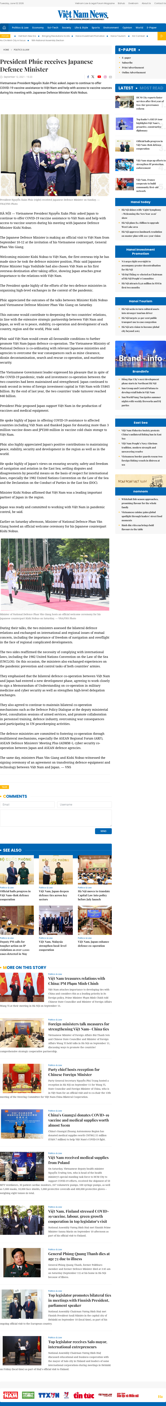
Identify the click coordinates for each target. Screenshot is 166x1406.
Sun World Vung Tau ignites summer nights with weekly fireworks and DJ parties (141, 401)
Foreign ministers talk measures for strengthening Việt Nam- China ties (78, 1026)
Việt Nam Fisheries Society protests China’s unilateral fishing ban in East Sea (141, 434)
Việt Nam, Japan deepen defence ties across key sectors (54, 895)
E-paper (127, 49)
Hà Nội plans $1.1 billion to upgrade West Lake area (140, 224)
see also (12, 850)
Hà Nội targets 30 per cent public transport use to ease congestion (139, 320)
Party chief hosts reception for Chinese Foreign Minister (74, 1072)
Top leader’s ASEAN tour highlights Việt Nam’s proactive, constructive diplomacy (149, 125)
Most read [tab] (151, 88)
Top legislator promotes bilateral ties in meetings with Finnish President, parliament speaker (79, 1300)
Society (66, 27)
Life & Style (81, 27)
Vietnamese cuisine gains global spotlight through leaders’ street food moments (142, 516)
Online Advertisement (134, 72)
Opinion (127, 27)
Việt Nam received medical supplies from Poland (78, 1160)
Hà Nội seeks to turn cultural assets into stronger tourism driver (140, 311)
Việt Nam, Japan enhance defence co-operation (93, 943)
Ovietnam (133, 3)
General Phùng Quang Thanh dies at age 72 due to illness (79, 1256)
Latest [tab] (126, 88)
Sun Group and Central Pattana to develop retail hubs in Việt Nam (140, 390)
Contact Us (160, 3)
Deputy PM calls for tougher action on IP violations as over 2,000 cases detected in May (14, 948)
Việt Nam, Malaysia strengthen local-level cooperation (52, 946)
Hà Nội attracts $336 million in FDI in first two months (142, 285)
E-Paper (152, 27)
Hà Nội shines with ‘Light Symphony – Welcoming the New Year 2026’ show (141, 213)
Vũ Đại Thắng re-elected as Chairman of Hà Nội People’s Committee (142, 276)
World (139, 27)
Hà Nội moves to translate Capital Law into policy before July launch (94, 895)
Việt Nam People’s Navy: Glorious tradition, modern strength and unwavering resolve (139, 447)
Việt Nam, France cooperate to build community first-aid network (147, 185)
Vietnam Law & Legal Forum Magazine (95, 3)
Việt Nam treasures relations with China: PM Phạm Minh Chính (76, 981)
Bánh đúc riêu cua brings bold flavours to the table (138, 527)
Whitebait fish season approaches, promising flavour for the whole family (140, 503)
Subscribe (127, 62)
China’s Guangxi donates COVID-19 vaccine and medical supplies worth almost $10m (78, 1120)
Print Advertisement (133, 67)
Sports (96, 27)
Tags (4, 787)
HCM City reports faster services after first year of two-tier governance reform (150, 103)
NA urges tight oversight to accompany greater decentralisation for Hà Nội (141, 265)
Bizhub (121, 3)
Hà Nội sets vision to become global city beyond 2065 (140, 329)
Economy (38, 27)
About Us (146, 3)
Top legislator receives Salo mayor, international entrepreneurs (77, 1344)
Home (6, 49)
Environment (111, 27)
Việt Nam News (83, 15)
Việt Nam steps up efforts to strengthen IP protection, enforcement (151, 164)
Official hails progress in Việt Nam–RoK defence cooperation (15, 895)
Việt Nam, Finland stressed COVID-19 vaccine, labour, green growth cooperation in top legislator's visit (78, 1216)
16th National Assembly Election (48, 40)
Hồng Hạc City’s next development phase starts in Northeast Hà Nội (140, 381)
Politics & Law (20, 27)
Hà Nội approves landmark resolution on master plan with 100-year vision (142, 233)
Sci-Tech (52, 27)
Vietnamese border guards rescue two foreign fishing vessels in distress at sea (142, 460)
